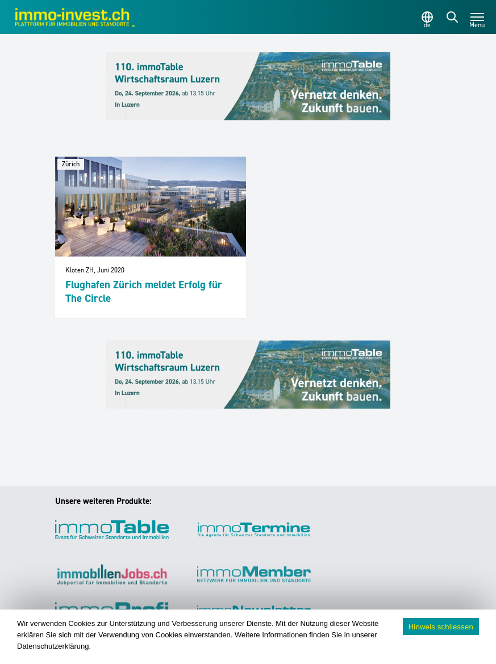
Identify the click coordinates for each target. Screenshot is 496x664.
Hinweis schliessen (441, 627)
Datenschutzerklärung (53, 646)
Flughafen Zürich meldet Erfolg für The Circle (143, 291)
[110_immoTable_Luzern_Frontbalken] (248, 86)
